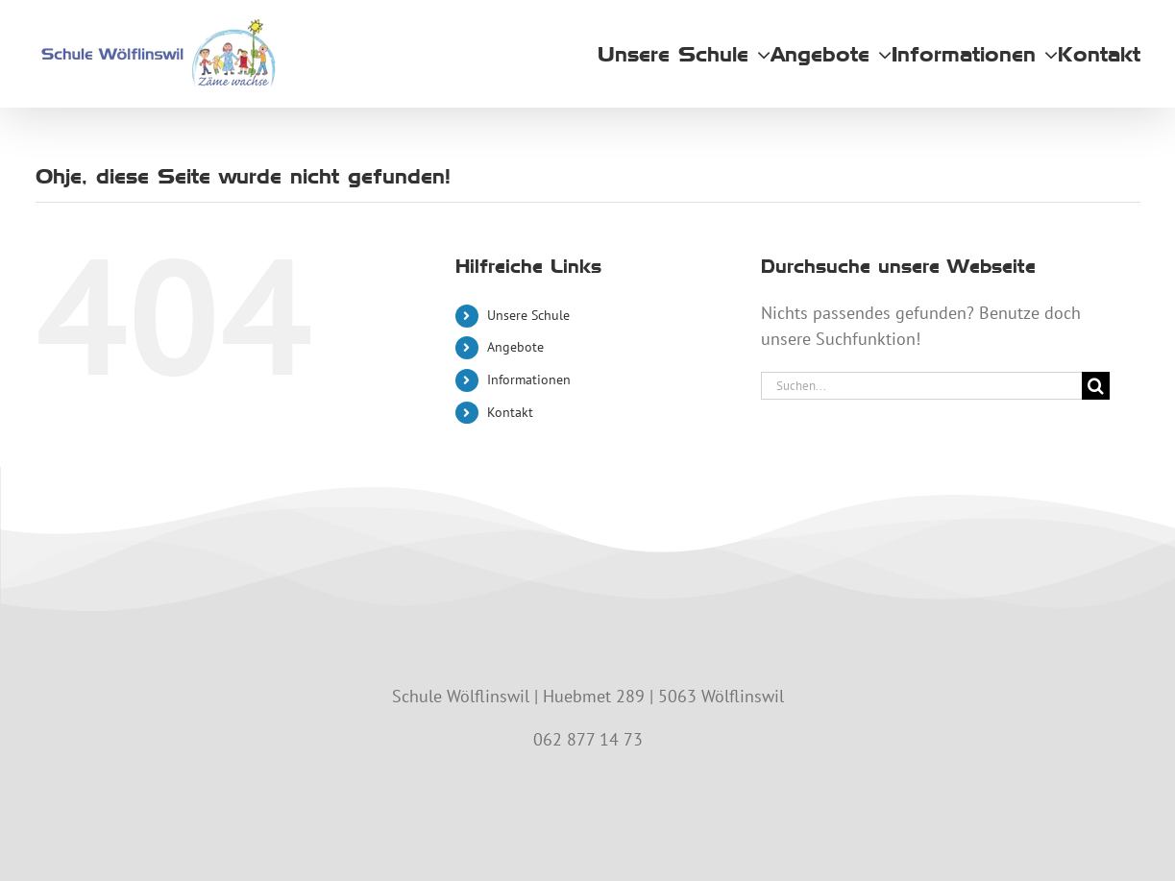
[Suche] (1096, 386)
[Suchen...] (921, 386)
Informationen (529, 379)
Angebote (515, 346)
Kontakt (510, 412)
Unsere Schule (528, 315)
